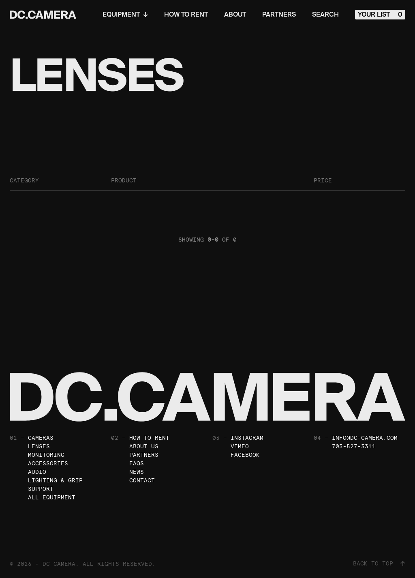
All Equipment (51, 497)
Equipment (125, 14)
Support (40, 488)
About (235, 14)
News (136, 471)
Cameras (40, 437)
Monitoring (46, 454)
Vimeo (240, 446)
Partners (279, 14)
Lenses (39, 446)
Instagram (247, 437)
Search (325, 14)
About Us (143, 446)
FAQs (136, 463)
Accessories (48, 463)
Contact (142, 480)
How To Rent (186, 14)
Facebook (245, 454)
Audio (37, 471)
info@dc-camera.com (365, 437)
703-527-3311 (354, 446)
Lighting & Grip (55, 480)
